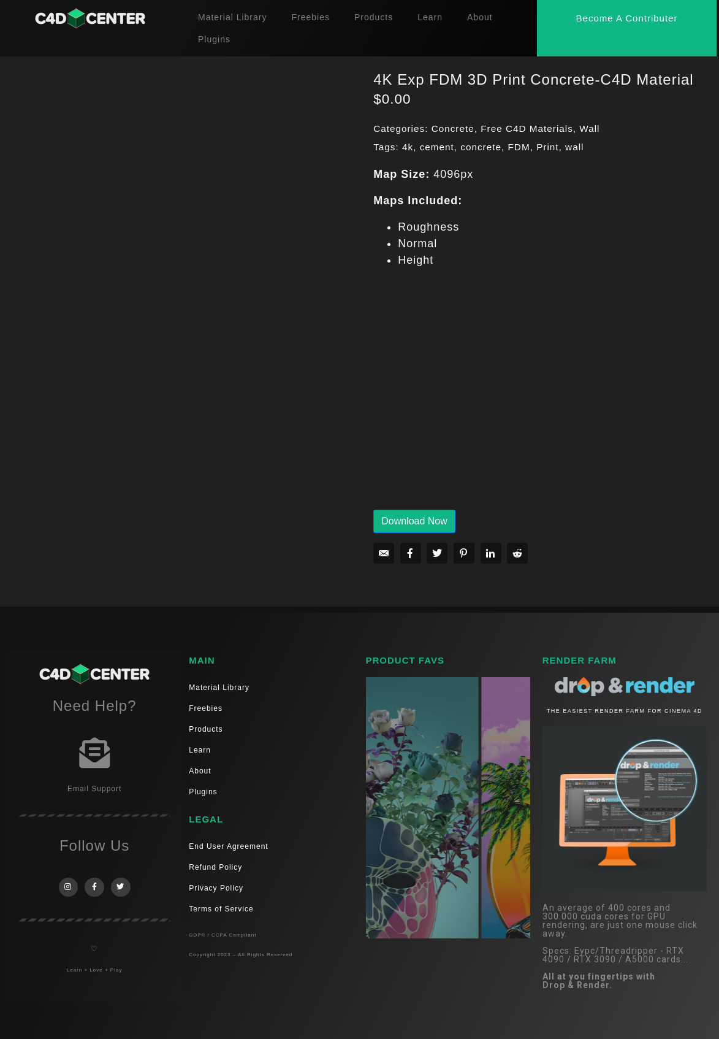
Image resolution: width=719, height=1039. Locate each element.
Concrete (453, 128)
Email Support (94, 788)
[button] (627, 18)
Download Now (414, 521)
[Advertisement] (540, 397)
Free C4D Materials (527, 128)
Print (547, 147)
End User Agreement (228, 846)
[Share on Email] (383, 553)
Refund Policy (215, 867)
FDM (519, 147)
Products (373, 17)
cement (437, 147)
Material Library (232, 17)
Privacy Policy (216, 888)
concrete (480, 147)
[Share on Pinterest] (464, 553)
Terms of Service (221, 909)
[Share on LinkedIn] (491, 553)
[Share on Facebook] (410, 553)
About (480, 17)
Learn (430, 17)
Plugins (214, 39)
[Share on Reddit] (517, 553)
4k (407, 147)
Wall (589, 128)
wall (574, 147)
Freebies (310, 17)
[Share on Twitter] (437, 553)
